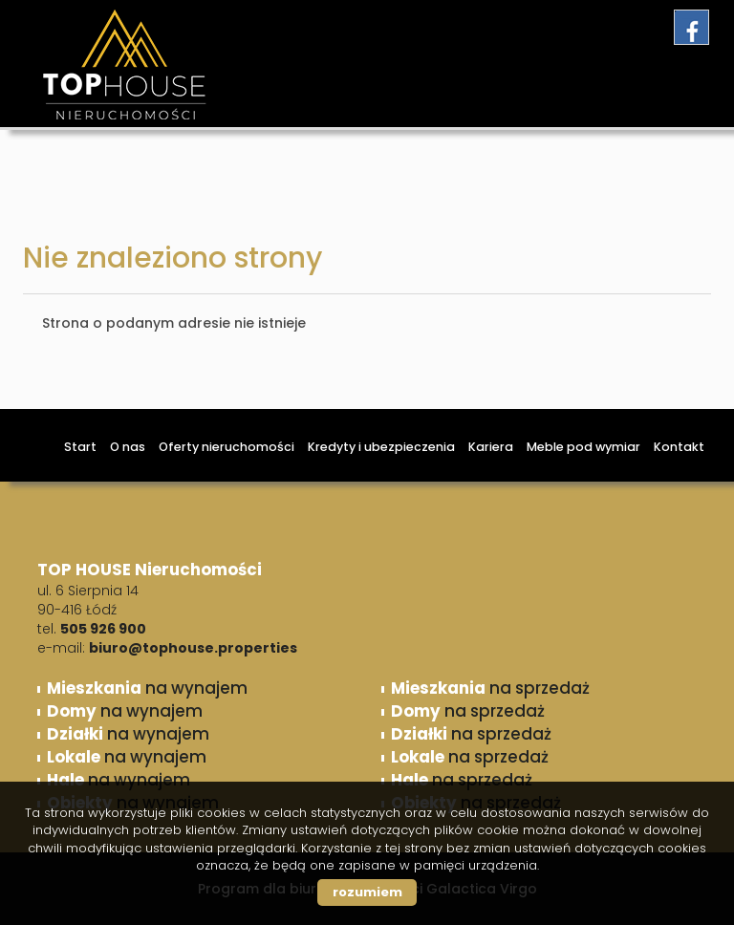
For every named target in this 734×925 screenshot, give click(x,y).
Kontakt (679, 447)
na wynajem (147, 688)
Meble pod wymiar (583, 447)
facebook (691, 27)
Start (80, 447)
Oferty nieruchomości (226, 447)
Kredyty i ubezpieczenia (381, 447)
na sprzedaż (490, 688)
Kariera (490, 447)
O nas (127, 447)
